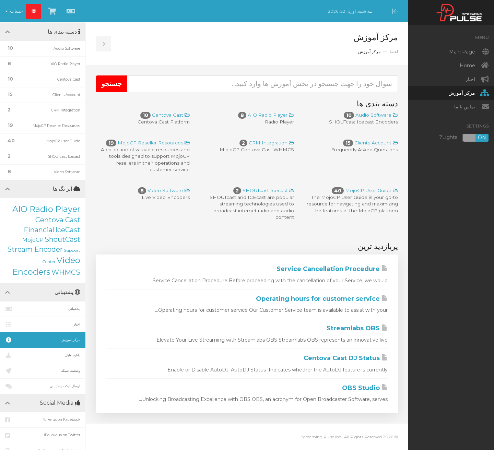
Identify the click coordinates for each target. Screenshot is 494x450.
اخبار (42, 324)
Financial (39, 230)
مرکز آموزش (42, 340)
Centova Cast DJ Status (346, 358)
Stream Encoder (35, 249)
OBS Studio (365, 388)
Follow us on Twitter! (42, 435)
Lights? (464, 137)
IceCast (67, 230)
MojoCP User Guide (365, 190)
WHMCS (65, 272)
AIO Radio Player (266, 115)
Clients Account (370, 142)
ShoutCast (62, 239)
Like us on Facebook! (42, 420)
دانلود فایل (42, 355)
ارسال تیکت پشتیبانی (42, 386)
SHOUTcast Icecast (263, 190)
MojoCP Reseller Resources (148, 142)
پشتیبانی (42, 309)
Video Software (164, 190)
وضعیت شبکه (42, 371)
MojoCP (33, 240)
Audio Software (371, 115)
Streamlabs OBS (357, 328)
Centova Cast (165, 115)
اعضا (394, 51)
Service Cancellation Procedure (332, 269)
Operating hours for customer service (322, 299)
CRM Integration (266, 142)
